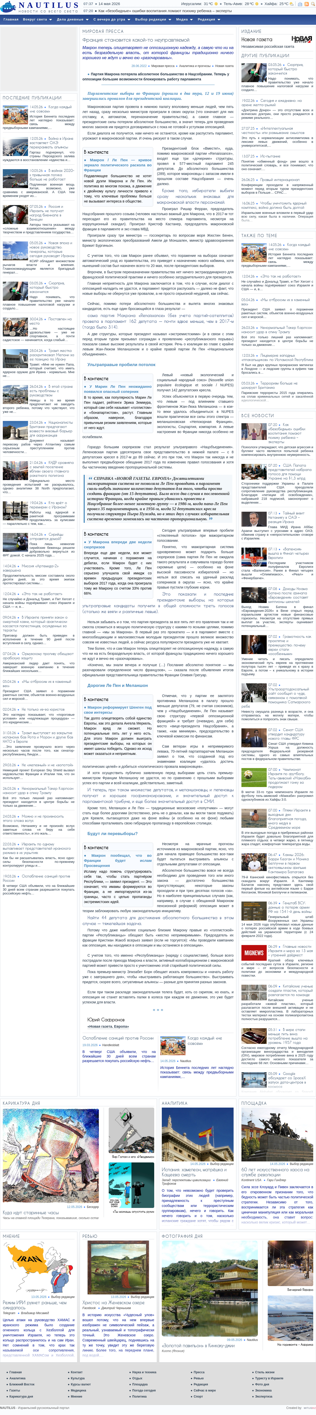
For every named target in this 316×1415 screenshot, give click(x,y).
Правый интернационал (280, 179)
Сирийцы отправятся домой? (46, 536)
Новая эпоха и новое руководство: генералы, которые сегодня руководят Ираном (52, 249)
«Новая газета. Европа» (108, 1026)
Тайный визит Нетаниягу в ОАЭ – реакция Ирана (286, 517)
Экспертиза (263, 1396)
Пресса (199, 1372)
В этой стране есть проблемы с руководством (51, 390)
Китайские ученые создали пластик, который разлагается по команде (290, 990)
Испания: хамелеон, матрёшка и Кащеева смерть (194, 1172)
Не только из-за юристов (43, 709)
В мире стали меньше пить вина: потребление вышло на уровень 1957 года (287, 1036)
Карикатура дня (21, 1396)
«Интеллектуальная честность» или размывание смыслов (272, 130)
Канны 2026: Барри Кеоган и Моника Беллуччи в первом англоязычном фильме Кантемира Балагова (288, 863)
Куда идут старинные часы (31, 1212)
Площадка (140, 1384)
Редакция (201, 1384)
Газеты (14, 1390)
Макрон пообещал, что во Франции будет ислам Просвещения (118, 860)
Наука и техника (144, 1372)
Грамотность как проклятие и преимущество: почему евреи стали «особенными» (289, 645)
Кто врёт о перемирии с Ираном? (48, 505)
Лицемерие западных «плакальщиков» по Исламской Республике (277, 357)
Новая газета (224, 66)
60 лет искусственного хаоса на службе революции (275, 1172)
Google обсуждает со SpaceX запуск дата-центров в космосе (287, 1080)
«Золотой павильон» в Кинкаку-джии (198, 1345)
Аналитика (17, 1378)
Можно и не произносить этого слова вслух (33, 818)
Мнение (76, 1396)
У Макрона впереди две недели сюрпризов (118, 544)
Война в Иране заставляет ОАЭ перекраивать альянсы (51, 142)
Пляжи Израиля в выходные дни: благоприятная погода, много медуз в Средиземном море (289, 818)
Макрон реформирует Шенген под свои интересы (118, 709)
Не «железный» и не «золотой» (47, 765)
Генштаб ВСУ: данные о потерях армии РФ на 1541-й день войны (289, 907)
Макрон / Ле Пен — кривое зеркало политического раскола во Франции (118, 165)
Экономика (263, 1390)
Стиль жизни (265, 1372)
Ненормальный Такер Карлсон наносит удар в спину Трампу (38, 790)
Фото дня (262, 1384)
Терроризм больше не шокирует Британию (269, 385)
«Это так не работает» (42, 594)
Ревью (199, 1378)
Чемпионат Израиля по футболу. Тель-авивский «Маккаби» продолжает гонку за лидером (289, 778)
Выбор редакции (222, 1164)
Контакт (76, 1372)
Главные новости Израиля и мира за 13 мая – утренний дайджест (290, 950)
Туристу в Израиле (269, 1378)
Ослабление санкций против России (117, 1038)
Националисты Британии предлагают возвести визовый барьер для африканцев (51, 428)
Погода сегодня (144, 1390)
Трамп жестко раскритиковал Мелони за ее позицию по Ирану (52, 354)
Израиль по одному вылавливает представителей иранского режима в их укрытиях (37, 848)
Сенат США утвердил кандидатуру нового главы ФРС (286, 734)
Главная (15, 1372)
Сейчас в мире (205, 1390)
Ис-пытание (270, 156)
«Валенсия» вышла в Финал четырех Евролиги (288, 553)
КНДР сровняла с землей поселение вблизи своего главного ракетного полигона (52, 469)
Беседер (93, 1207)
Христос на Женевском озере (113, 1302)
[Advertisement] (39, 59)
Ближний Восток (21, 1384)
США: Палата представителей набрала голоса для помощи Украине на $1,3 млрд (289, 471)
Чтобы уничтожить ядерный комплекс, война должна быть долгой (273, 205)
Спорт (198, 1396)
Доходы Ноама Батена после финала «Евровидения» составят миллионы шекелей (288, 595)
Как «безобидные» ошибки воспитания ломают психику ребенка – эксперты (286, 433)
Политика (139, 1396)
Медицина (78, 1390)
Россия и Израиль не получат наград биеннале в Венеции (47, 212)
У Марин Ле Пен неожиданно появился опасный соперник (118, 389)
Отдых (137, 1378)
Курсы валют (81, 1384)
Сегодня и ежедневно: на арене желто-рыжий (271, 102)
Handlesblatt (110, 1045)
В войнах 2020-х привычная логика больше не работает (52, 174)
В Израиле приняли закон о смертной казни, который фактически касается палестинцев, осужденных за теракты (35, 623)
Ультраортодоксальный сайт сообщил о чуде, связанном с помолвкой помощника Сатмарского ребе (275, 697)
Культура (77, 1378)
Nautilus (185, 1061)
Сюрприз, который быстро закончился (47, 287)
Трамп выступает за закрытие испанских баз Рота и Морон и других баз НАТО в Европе (38, 737)
